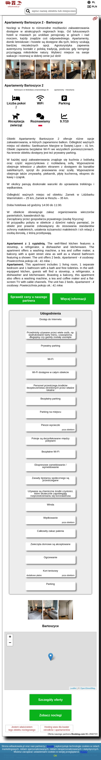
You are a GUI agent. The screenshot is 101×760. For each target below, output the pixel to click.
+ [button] (10, 637)
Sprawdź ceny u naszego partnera (28, 298)
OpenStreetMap (87, 688)
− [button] (10, 643)
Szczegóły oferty (50, 699)
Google (50, 746)
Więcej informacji (73, 299)
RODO (83, 751)
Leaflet (73, 688)
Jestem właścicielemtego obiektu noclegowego (22, 728)
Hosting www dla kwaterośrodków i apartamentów (57, 728)
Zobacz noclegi (50, 715)
